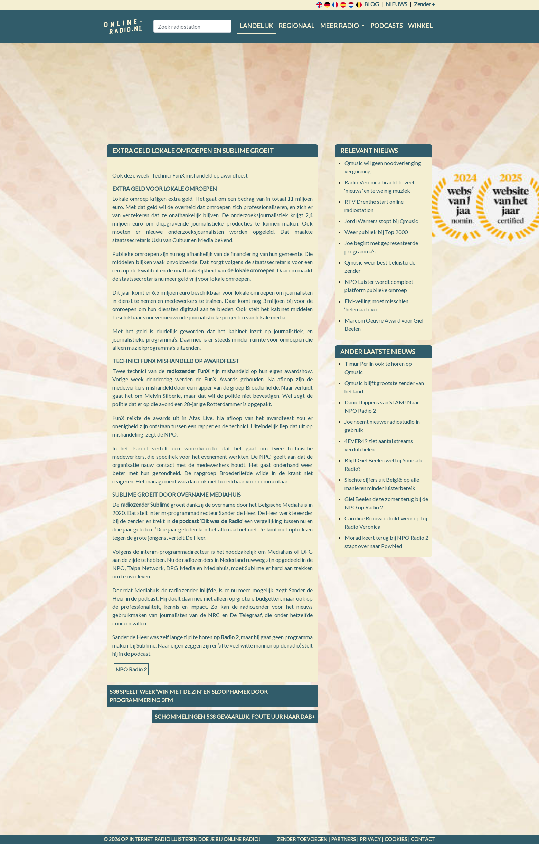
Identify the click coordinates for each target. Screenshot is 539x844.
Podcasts (386, 25)
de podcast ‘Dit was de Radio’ (207, 521)
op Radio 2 (226, 637)
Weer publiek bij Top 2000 (376, 232)
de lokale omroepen (251, 270)
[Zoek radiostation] (192, 26)
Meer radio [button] (340, 25)
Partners (343, 839)
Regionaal (296, 25)
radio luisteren (175, 839)
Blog (371, 4)
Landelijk (256, 25)
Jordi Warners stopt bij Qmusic (381, 221)
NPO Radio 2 (131, 669)
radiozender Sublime (145, 504)
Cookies (396, 839)
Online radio (241, 839)
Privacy (370, 839)
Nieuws (396, 4)
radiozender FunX (188, 370)
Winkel (420, 25)
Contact (423, 839)
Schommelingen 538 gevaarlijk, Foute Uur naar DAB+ (235, 716)
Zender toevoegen (302, 839)
